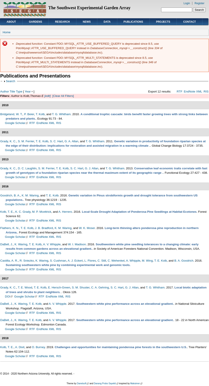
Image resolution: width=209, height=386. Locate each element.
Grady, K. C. (8, 141)
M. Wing (147, 260)
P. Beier (29, 114)
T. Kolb (40, 114)
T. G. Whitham (61, 114)
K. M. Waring (30, 195)
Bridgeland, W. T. (11, 114)
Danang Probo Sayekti (106, 383)
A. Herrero (65, 211)
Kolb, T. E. (7, 211)
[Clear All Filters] (63, 96)
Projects (163, 21)
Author (4, 91)
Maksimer (136, 383)
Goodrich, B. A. (10, 195)
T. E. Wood (25, 287)
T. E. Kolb (42, 141)
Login (187, 3)
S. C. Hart (56, 141)
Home (7, 32)
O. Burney (38, 347)
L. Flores (90, 260)
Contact (189, 21)
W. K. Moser (87, 228)
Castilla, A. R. (9, 260)
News (87, 21)
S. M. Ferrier (26, 141)
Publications (133, 21)
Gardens (35, 21)
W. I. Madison (77, 244)
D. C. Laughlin (27, 168)
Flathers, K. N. (9, 228)
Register (199, 3)
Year (28, 91)
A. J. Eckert (75, 260)
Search (10, 81)
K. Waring (20, 244)
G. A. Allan (71, 141)
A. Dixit (20, 347)
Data (107, 21)
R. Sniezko (27, 260)
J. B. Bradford (44, 228)
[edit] (47, 96)
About (11, 21)
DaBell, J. (6, 244)
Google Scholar (16, 123)
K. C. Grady (22, 211)
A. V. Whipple (52, 244)
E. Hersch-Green (59, 287)
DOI (9, 296)
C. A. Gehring (100, 287)
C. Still (101, 260)
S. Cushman (58, 260)
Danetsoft (83, 383)
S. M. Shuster (81, 287)
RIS (206, 91)
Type (19, 91)
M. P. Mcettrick (41, 211)
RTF (179, 91)
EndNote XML (193, 91)
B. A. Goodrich (183, 260)
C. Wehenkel (116, 260)
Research (62, 21)
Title (12, 91)
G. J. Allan (91, 168)
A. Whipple (133, 260)
